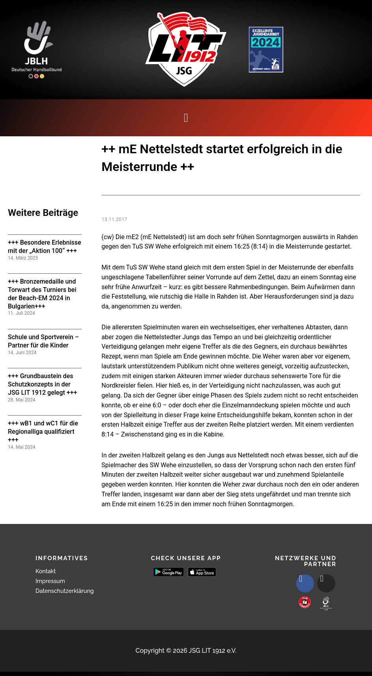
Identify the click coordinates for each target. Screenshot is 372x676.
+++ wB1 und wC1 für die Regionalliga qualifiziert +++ (43, 432)
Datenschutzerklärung (68, 590)
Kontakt (47, 571)
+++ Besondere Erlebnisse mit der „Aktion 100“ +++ (44, 246)
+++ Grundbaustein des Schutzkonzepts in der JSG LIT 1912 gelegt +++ (42, 384)
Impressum (52, 581)
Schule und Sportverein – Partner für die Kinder (43, 341)
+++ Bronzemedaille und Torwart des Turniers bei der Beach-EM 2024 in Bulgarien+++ (42, 294)
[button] (186, 118)
